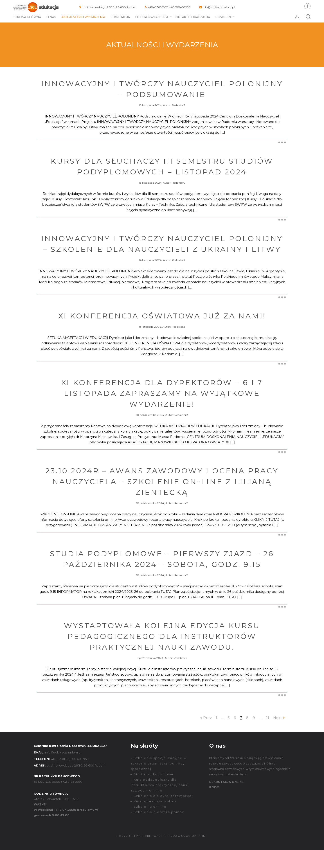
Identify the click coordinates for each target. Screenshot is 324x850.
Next (277, 718)
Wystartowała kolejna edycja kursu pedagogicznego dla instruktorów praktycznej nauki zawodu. (162, 636)
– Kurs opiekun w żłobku (153, 801)
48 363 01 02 (60, 759)
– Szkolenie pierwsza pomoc (157, 812)
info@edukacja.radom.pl (219, 7)
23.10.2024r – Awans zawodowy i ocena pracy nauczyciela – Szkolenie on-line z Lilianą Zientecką (162, 481)
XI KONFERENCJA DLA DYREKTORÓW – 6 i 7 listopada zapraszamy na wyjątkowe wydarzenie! (162, 393)
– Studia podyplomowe (152, 774)
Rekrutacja (120, 17)
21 (267, 718)
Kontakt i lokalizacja (192, 17)
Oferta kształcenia (151, 17)
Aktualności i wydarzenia (83, 17)
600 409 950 (79, 759)
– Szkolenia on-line (148, 806)
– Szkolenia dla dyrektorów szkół (161, 796)
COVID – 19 (223, 17)
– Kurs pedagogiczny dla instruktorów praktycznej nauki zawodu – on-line (159, 785)
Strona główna (27, 17)
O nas (51, 17)
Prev (207, 718)
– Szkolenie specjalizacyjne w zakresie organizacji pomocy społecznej (158, 763)
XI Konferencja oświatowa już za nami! (162, 315)
